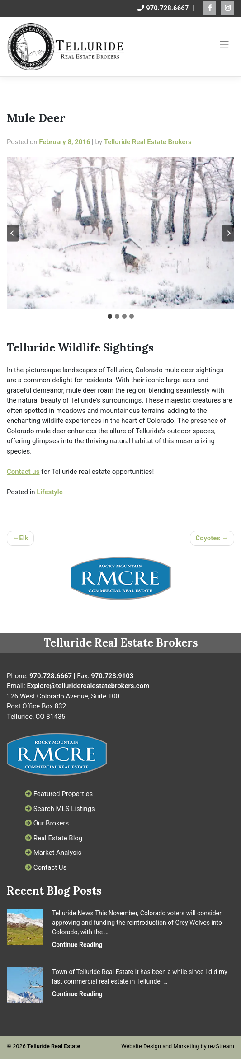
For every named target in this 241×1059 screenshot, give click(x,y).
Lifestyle (49, 492)
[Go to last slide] (13, 233)
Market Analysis (53, 852)
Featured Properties (59, 794)
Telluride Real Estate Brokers (148, 142)
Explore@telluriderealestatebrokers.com (88, 686)
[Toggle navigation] (224, 44)
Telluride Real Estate (53, 1046)
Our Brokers (47, 823)
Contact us (23, 472)
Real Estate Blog (53, 838)
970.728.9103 (112, 676)
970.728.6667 (163, 8)
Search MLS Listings (60, 809)
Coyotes (207, 538)
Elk (23, 538)
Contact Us (45, 867)
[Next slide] (228, 233)
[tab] (110, 316)
